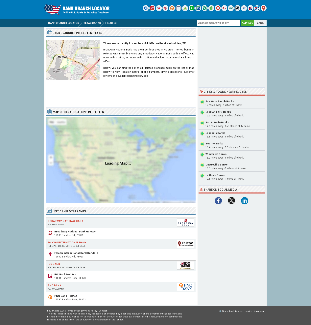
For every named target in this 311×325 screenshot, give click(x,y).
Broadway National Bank (65, 221)
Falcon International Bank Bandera (76, 252)
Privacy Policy (89, 311)
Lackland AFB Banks (218, 111)
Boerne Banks (214, 143)
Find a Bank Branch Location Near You (243, 311)
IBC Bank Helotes (65, 274)
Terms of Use (73, 311)
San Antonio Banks (217, 122)
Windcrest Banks (216, 154)
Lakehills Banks (215, 133)
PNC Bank (54, 285)
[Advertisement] (121, 94)
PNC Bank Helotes (65, 295)
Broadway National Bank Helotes (75, 231)
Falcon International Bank (67, 242)
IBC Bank (54, 263)
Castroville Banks (216, 164)
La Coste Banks (215, 175)
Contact (103, 311)
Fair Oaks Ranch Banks (219, 101)
